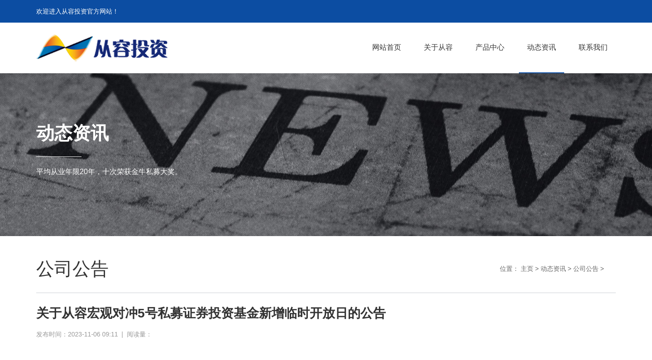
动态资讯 (553, 268)
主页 (527, 268)
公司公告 (586, 268)
